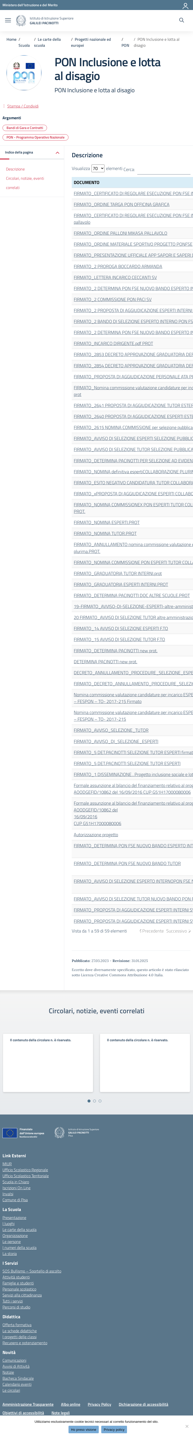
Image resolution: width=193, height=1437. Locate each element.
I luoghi (8, 1223)
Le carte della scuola (19, 1229)
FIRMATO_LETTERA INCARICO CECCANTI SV (115, 277)
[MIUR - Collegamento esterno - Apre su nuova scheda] (30, 5)
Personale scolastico (19, 1289)
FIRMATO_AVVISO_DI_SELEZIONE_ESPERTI (116, 741)
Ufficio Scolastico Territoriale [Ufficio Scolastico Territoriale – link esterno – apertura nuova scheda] (25, 1176)
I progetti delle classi (19, 1337)
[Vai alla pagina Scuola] (24, 45)
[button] (32, 153)
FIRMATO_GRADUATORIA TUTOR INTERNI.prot (118, 573)
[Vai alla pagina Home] (11, 39)
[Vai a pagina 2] (94, 1101)
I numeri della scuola (19, 1247)
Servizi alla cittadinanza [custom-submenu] (22, 1295)
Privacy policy (114, 1430)
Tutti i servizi (12, 1301)
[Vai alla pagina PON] (125, 45)
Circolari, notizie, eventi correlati (25, 182)
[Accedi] (185, 5)
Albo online (70, 1404)
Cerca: (157, 169)
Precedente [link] (153, 931)
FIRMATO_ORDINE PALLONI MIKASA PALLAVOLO (120, 233)
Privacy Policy (99, 1404)
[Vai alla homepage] (21, 20)
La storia (9, 1253)
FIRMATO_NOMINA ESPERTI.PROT (107, 522)
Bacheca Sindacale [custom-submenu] (18, 1378)
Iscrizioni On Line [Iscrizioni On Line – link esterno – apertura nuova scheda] (16, 1188)
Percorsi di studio (16, 1307)
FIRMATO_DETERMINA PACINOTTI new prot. (116, 650)
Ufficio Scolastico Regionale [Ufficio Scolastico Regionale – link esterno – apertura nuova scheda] (25, 1170)
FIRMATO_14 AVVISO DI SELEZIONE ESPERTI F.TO (121, 628)
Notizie (8, 1372)
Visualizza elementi (97, 168)
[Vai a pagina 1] (89, 1101)
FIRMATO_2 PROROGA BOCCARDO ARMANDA (118, 266)
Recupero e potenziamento (24, 1343)
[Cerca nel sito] (182, 21)
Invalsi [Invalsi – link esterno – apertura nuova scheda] (7, 1194)
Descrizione (15, 169)
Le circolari (11, 1390)
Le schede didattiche (19, 1331)
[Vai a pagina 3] (100, 1101)
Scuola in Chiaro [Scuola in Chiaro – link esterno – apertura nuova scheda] (15, 1182)
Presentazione (14, 1217)
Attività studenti (16, 1277)
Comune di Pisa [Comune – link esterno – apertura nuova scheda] (15, 1200)
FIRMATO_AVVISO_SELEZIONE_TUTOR (111, 730)
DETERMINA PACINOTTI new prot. (105, 661)
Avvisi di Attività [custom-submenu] (16, 1366)
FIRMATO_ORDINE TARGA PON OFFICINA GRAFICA (122, 204)
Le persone (11, 1241)
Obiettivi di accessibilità (23, 1413)
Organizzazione (15, 1235)
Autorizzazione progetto (96, 834)
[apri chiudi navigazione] (8, 21)
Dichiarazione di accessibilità (143, 1404)
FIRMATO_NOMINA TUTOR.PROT (105, 533)
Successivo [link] (176, 931)
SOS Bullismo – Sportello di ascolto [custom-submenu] (31, 1271)
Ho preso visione (83, 1430)
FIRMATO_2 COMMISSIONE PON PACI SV (113, 299)
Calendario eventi (17, 1384)
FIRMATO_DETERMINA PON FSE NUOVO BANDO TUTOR (127, 863)
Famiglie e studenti (18, 1283)
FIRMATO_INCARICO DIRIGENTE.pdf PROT (113, 343)
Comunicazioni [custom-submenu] (14, 1360)
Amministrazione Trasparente (28, 1404)
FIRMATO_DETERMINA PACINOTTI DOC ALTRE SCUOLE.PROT (132, 595)
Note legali (61, 1413)
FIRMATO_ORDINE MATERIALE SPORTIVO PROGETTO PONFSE (133, 244)
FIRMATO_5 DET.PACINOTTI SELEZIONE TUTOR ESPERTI (127, 763)
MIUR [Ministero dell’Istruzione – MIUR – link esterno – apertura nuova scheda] (7, 1164)
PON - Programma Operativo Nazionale (35, 137)
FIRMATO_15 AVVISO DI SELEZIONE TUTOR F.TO (119, 639)
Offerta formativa (17, 1325)
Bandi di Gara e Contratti (24, 127)
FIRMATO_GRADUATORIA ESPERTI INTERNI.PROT (121, 584)
